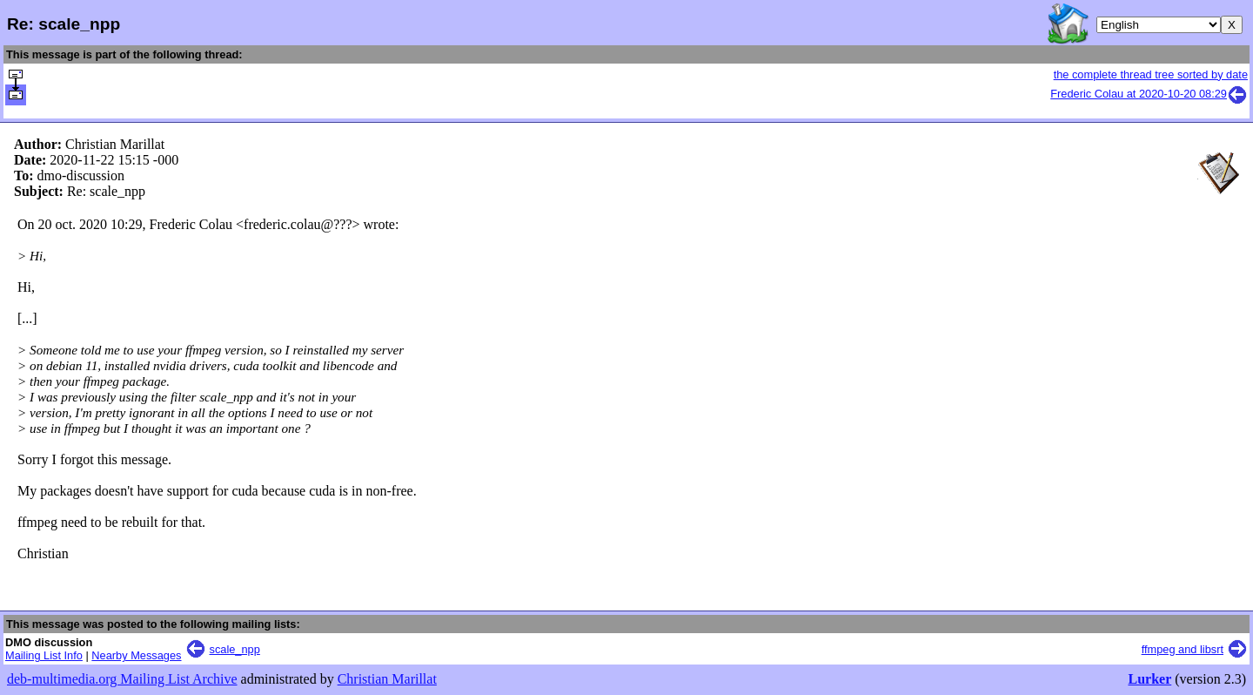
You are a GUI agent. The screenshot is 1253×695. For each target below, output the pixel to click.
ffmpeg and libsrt (1182, 649)
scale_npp (235, 649)
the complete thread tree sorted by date (1151, 74)
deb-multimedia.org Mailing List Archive (122, 678)
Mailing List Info (44, 655)
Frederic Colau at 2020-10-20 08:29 (1149, 93)
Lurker (1149, 678)
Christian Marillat (387, 678)
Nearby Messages (136, 655)
